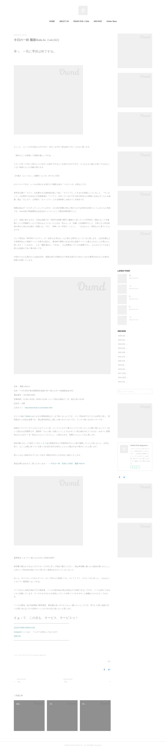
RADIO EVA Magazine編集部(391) (37, 655)
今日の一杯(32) (18, 655)
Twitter (27, 416)
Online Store (112, 21)
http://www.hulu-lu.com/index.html (38, 408)
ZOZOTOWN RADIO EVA (24, 628)
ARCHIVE (98, 21)
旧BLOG (17, 636)
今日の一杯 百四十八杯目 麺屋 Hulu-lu (68, 463)
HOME (52, 21)
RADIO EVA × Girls (81, 21)
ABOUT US (64, 21)
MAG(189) (25, 655)
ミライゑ (44, 443)
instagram (18, 632)
